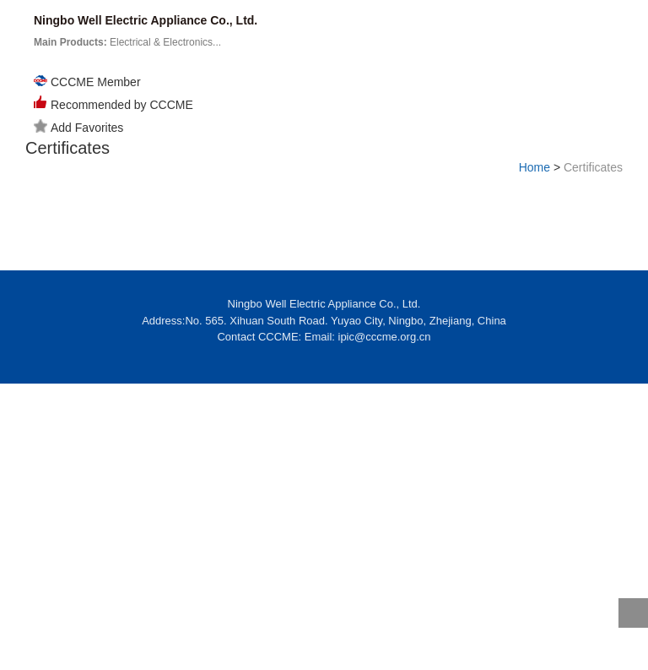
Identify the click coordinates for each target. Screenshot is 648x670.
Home (534, 167)
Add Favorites (78, 126)
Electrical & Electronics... (127, 42)
